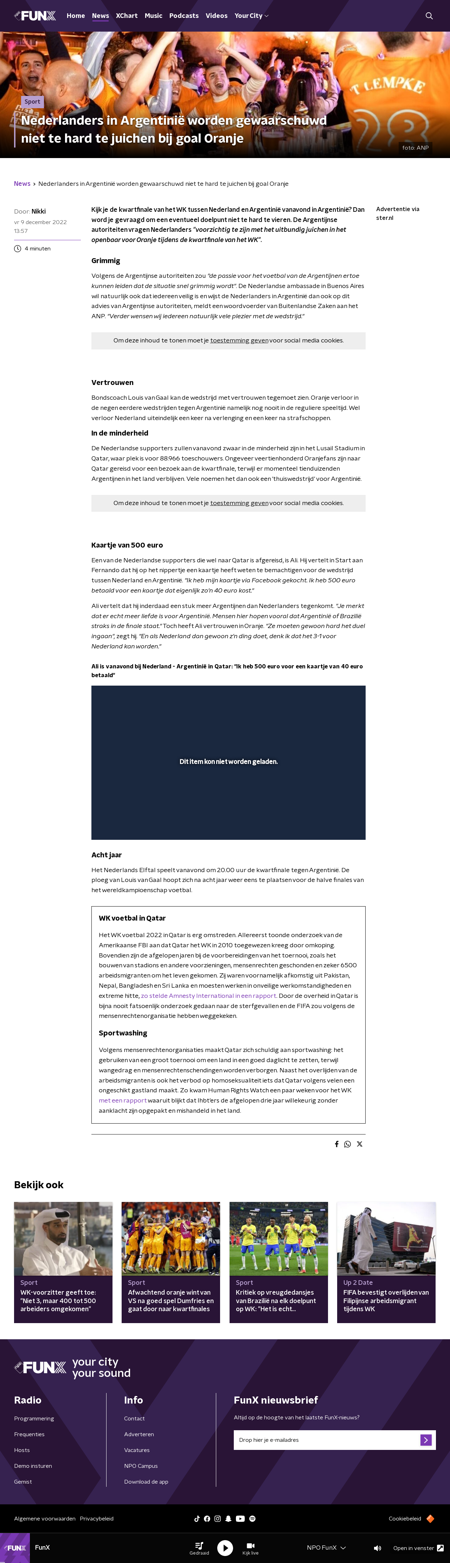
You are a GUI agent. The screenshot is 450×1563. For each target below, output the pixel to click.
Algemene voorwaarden (45, 1519)
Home (76, 16)
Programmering (34, 1418)
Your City (251, 16)
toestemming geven (239, 341)
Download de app (146, 1482)
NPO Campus (141, 1466)
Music (153, 16)
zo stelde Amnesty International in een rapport (208, 996)
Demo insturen (33, 1466)
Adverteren (139, 1434)
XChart (127, 16)
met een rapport (123, 1101)
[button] (199, 1548)
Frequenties (29, 1434)
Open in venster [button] (418, 1548)
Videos (216, 16)
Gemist (23, 1482)
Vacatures (137, 1450)
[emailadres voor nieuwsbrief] (335, 1440)
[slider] (227, 805)
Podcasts (184, 16)
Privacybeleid (97, 1519)
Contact (134, 1418)
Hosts (22, 1450)
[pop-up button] (334, 824)
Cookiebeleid (405, 1519)
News (100, 16)
